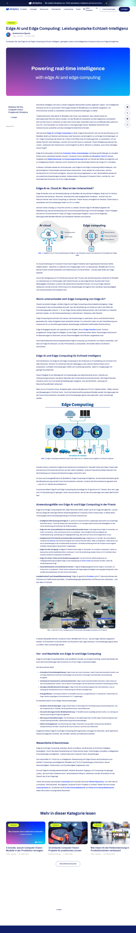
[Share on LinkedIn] (127, 107)
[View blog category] (11, 23)
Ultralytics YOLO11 (99, 156)
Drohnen (90, 576)
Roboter (52, 541)
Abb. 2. (43, 458)
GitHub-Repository (96, 782)
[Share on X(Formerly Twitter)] (127, 112)
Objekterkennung (54, 159)
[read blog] (25, 838)
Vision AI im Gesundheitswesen (101, 788)
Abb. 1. (40, 253)
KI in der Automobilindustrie (74, 788)
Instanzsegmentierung (74, 159)
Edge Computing (64, 133)
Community (65, 782)
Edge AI (50, 133)
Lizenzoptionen (42, 788)
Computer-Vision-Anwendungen (76, 153)
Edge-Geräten (90, 330)
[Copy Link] (127, 124)
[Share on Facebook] (127, 118)
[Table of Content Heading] (13, 126)
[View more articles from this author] (20, 34)
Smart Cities (86, 561)
